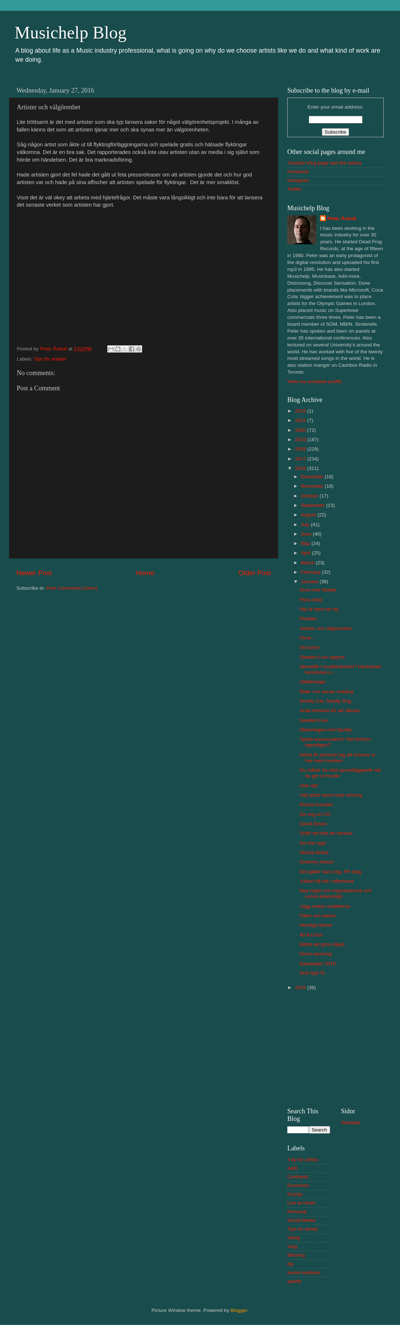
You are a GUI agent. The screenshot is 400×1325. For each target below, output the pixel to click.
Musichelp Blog (71, 32)
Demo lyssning (316, 953)
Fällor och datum (318, 915)
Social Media (301, 1220)
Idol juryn (310, 647)
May (306, 543)
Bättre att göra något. (323, 944)
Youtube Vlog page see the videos (324, 163)
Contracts (297, 1176)
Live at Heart (301, 1203)
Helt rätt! (309, 785)
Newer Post (34, 573)
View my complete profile (314, 381)
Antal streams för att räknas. (330, 710)
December (313, 476)
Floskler (308, 618)
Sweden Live (314, 720)
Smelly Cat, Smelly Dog (325, 701)
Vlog (292, 1246)
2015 (301, 987)
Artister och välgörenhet (326, 628)
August (309, 514)
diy (290, 1264)
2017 (301, 459)
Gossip (295, 1194)
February (311, 572)
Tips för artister (50, 359)
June (307, 534)
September (313, 505)
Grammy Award (316, 862)
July (306, 524)
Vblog (293, 1237)
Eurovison (298, 1185)
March (308, 562)
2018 (301, 449)
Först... (307, 638)
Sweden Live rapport (322, 657)
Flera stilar (311, 599)
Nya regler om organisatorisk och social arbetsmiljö (336, 893)
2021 (301, 420)
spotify (294, 1281)
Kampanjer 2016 (318, 963)
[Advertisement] (335, 1048)
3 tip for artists (302, 1159)
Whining (296, 1255)
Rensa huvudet (316, 804)
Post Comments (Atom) (72, 588)
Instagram (298, 180)
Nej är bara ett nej (319, 609)
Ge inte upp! (313, 843)
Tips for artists (302, 1229)
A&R (292, 1168)
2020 (301, 430)
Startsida (350, 1122)
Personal (297, 1211)
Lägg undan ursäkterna (325, 906)
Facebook (298, 171)
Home (145, 573)
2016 (301, 468)
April (306, 553)
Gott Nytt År (312, 973)
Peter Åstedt (341, 218)
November (313, 486)
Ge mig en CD (315, 814)
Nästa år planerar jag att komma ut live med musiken (337, 757)
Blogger (239, 1310)
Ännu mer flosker (318, 590)
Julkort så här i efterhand (327, 881)
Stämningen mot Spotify (326, 729)
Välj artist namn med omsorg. (332, 795)
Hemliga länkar (316, 925)
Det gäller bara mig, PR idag (330, 871)
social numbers (303, 1272)
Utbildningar (313, 681)
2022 (301, 411)
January (310, 581)
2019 (301, 439)
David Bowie (313, 823)
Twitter (294, 189)
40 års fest (311, 935)
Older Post (255, 573)
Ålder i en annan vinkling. (327, 691)
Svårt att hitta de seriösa (326, 833)
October (310, 496)
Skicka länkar (314, 852)
